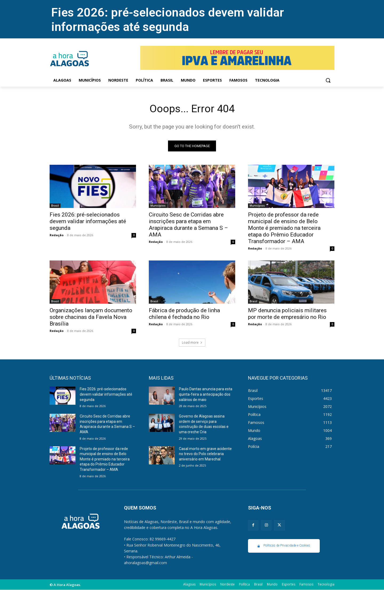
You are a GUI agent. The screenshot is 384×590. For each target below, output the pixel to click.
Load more (192, 342)
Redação (56, 235)
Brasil (55, 206)
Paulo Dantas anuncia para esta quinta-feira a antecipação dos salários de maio (205, 394)
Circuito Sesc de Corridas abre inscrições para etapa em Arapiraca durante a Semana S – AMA (188, 225)
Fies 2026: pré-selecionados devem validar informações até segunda (167, 19)
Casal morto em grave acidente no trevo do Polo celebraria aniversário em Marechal (205, 454)
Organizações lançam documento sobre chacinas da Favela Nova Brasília (91, 317)
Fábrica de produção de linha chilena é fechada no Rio (184, 313)
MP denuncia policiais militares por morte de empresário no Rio (287, 313)
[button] (328, 80)
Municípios (158, 206)
